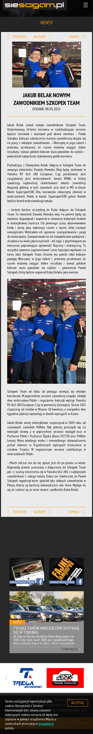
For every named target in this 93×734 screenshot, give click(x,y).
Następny (42, 37)
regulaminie (46, 723)
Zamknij (77, 37)
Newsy (17, 622)
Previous (14, 606)
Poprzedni (17, 37)
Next (78, 606)
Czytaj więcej (69, 649)
